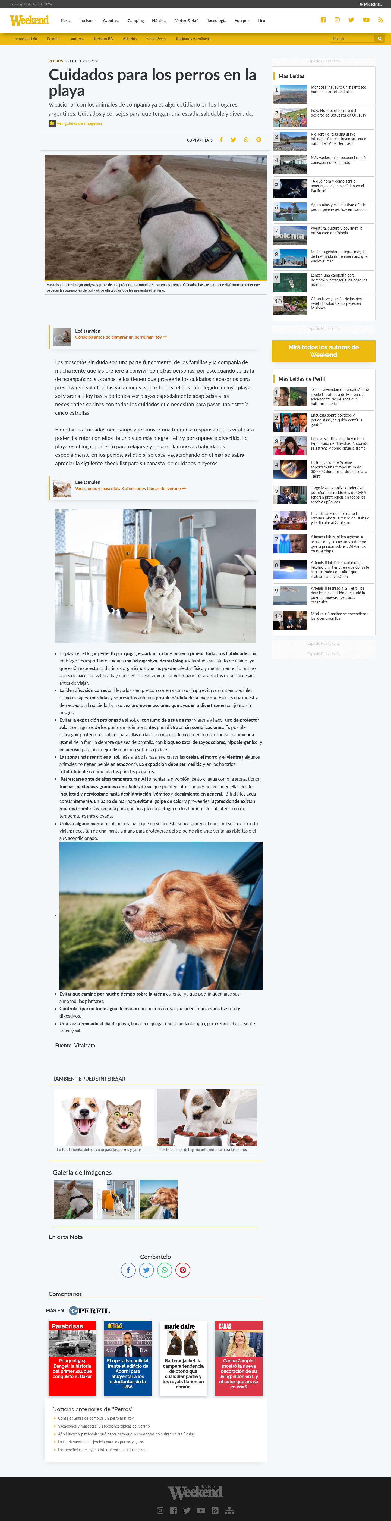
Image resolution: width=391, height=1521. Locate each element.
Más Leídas (291, 76)
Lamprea (76, 38)
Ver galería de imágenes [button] (75, 123)
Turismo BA (103, 38)
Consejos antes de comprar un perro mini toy (118, 336)
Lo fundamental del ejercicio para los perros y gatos (99, 1149)
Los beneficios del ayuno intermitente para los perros (203, 1149)
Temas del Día (25, 38)
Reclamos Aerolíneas (193, 38)
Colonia (53, 38)
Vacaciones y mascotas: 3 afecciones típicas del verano (128, 488)
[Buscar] (352, 39)
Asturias (130, 38)
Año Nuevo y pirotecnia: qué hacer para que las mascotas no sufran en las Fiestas (126, 1434)
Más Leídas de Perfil (302, 378)
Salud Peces (156, 38)
